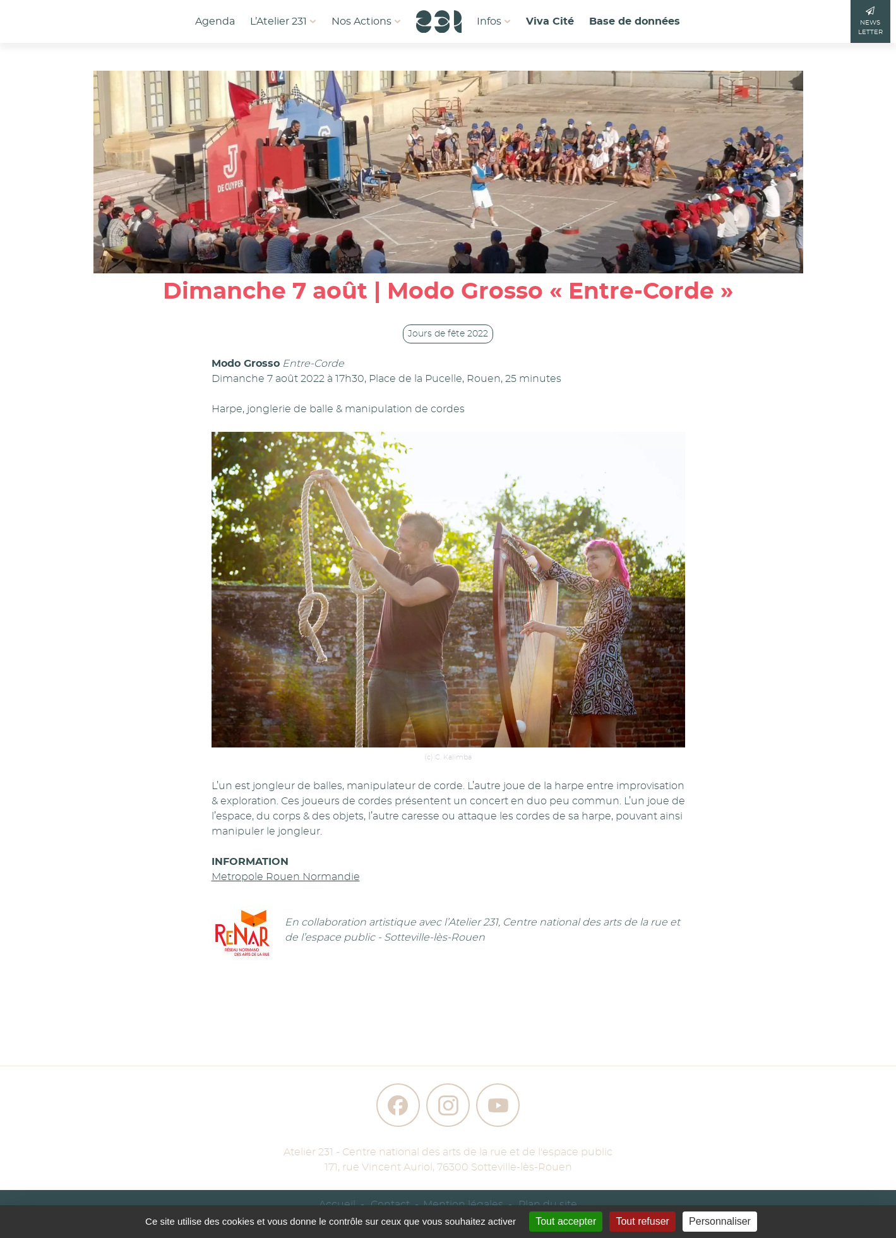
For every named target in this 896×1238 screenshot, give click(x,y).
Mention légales (463, 1204)
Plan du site (547, 1204)
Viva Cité (550, 21)
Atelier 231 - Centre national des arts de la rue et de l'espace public (448, 1152)
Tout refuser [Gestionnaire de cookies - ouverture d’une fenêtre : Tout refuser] (642, 1221)
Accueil (337, 1204)
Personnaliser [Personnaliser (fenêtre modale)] (720, 1221)
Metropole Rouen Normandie (286, 877)
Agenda (215, 21)
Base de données (634, 21)
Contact (390, 1204)
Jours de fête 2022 (448, 334)
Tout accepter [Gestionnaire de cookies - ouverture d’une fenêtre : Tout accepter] (565, 1221)
